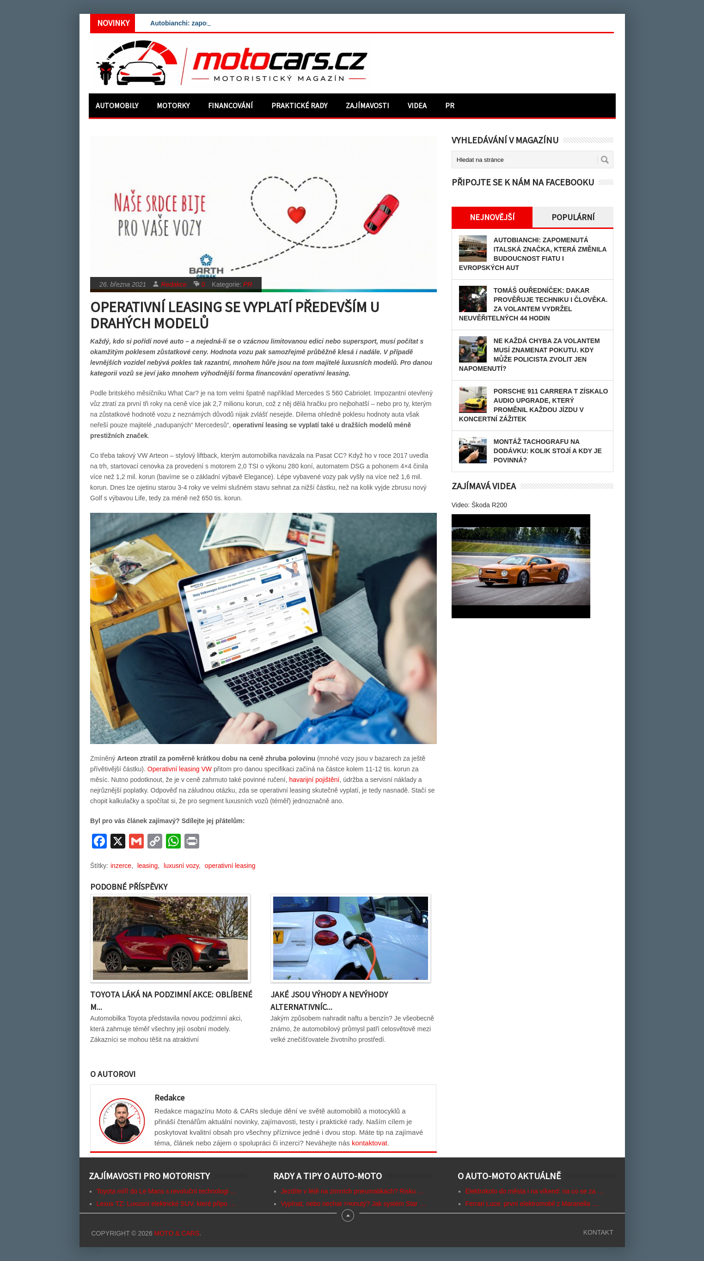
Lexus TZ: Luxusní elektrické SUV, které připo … (166, 1203)
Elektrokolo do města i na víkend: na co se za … (534, 1191)
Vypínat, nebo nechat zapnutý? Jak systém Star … (353, 1203)
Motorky (173, 105)
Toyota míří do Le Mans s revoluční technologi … (167, 1191)
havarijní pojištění (314, 779)
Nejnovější (492, 217)
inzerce (120, 865)
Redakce (173, 284)
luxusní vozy (181, 865)
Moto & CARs (177, 1233)
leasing (147, 865)
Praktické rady (299, 105)
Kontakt (598, 1232)
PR (449, 105)
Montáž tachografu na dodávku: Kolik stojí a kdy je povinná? (548, 451)
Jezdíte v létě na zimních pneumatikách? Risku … (352, 1191)
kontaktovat (369, 1143)
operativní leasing (230, 865)
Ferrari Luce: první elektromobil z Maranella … (532, 1203)
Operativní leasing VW (179, 769)
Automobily (117, 105)
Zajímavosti (367, 105)
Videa (417, 105)
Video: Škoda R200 (479, 505)
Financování (230, 105)
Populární (572, 217)
